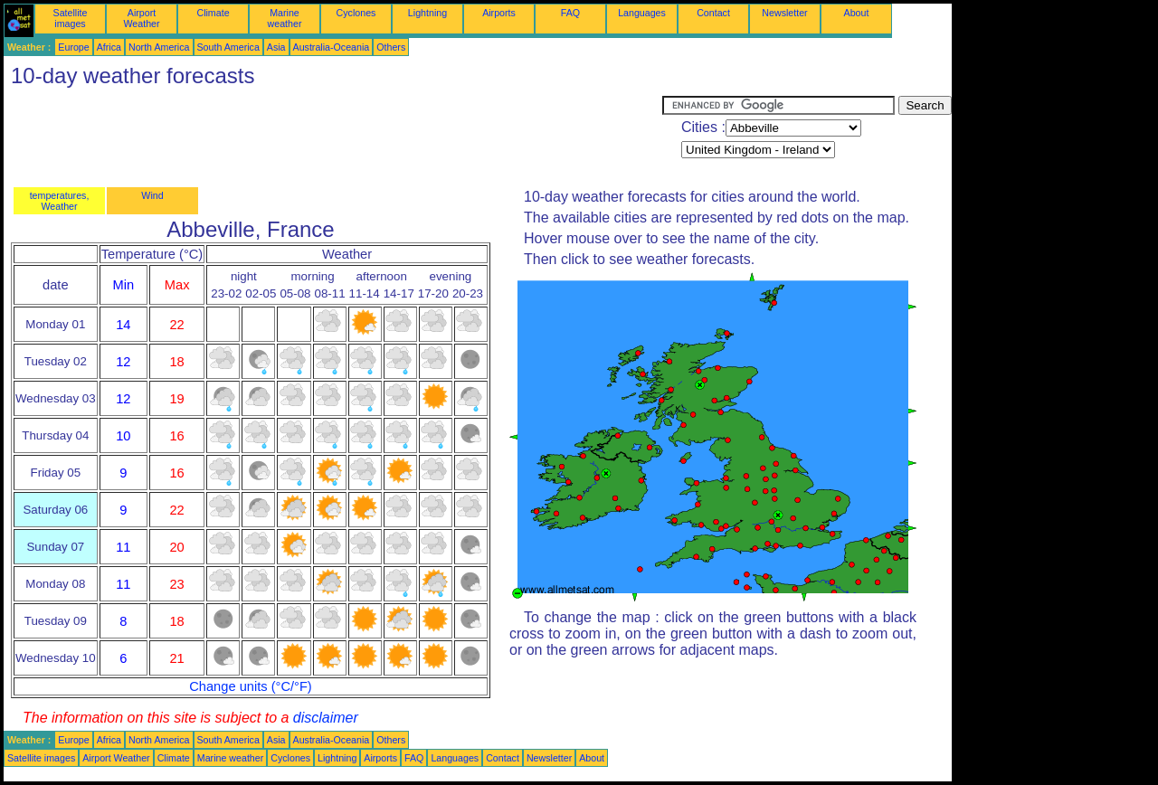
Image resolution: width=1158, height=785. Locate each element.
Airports (499, 12)
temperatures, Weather (60, 201)
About (856, 12)
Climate (212, 12)
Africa (109, 47)
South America (228, 47)
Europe (73, 47)
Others (390, 47)
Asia (276, 47)
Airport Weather (141, 18)
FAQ (570, 12)
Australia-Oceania (331, 47)
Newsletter (784, 12)
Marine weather (285, 18)
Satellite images (70, 18)
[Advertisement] (333, 136)
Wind (152, 195)
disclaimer (325, 717)
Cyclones (356, 12)
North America (159, 47)
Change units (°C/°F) (250, 686)
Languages (642, 12)
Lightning (427, 12)
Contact (713, 12)
